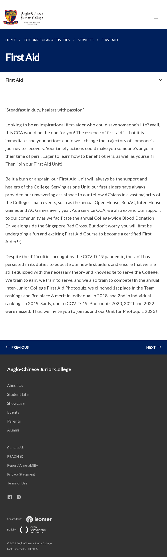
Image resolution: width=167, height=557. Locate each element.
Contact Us (15, 447)
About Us (15, 385)
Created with (33, 519)
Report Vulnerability (22, 465)
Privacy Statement (21, 474)
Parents (14, 421)
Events (13, 412)
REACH (13, 456)
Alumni (13, 429)
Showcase (16, 403)
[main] (83, 191)
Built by (31, 529)
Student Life (18, 394)
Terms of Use (17, 483)
